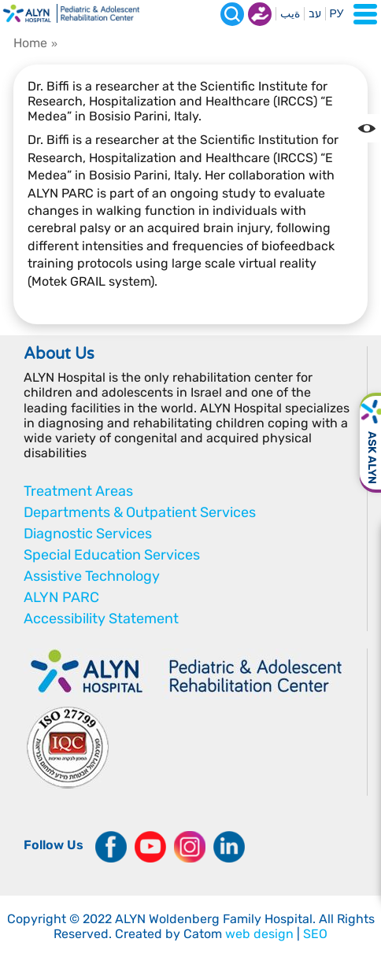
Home (30, 42)
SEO (315, 933)
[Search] (232, 14)
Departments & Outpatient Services (140, 512)
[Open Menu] (365, 14)
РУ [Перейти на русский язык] (337, 13)
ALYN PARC (61, 597)
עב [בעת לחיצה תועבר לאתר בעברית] (315, 13)
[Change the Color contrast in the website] (367, 128)
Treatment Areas (78, 491)
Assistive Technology (92, 576)
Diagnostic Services (88, 533)
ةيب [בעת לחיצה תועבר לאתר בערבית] (290, 13)
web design (259, 933)
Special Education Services (112, 554)
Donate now (260, 14)
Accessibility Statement (101, 618)
